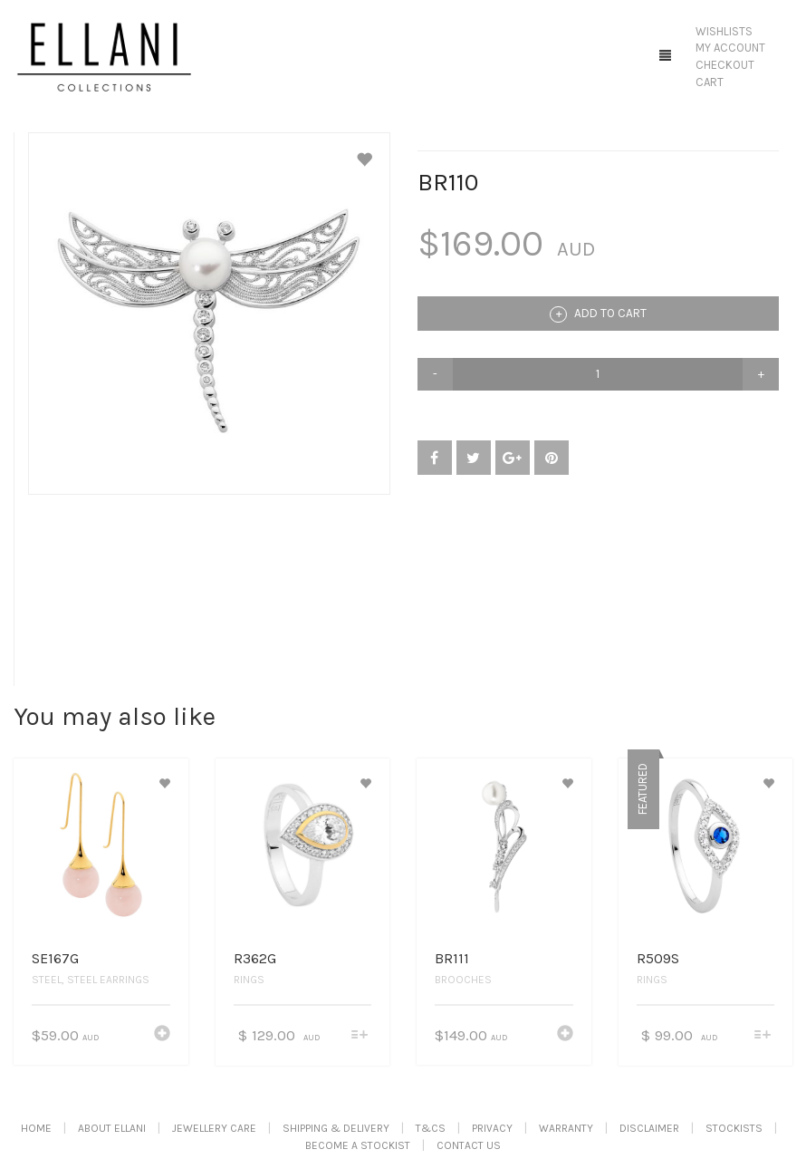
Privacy (492, 1128)
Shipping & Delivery (336, 1128)
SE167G (55, 958)
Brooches (463, 979)
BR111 (452, 958)
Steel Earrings (108, 979)
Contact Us (469, 1145)
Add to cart (598, 314)
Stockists (734, 1128)
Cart (710, 82)
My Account (730, 47)
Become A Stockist (357, 1145)
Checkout (725, 65)
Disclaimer (649, 1128)
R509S (658, 958)
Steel (47, 979)
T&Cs (431, 1128)
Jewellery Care (214, 1128)
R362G (255, 958)
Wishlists (724, 31)
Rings (249, 979)
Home (36, 1128)
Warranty (566, 1128)
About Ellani (112, 1128)
